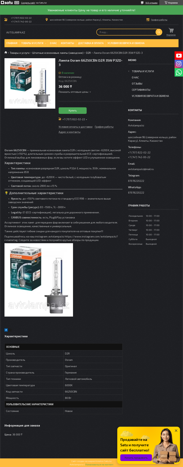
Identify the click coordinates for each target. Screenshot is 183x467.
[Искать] (159, 32)
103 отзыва (151, 2)
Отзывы (137, 83)
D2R (88, 52)
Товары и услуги (32, 43)
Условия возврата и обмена (126, 43)
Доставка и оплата (91, 43)
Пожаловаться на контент (99, 464)
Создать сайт (28, 2)
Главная (11, 43)
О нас (53, 43)
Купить (73, 110)
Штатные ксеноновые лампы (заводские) (57, 52)
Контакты (67, 43)
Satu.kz (108, 461)
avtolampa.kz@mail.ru (141, 169)
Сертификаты (141, 89)
